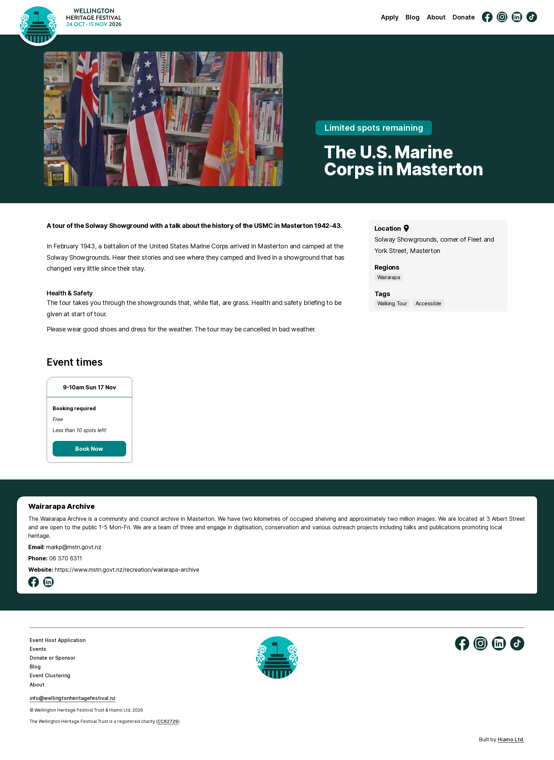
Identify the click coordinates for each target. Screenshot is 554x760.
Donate (464, 17)
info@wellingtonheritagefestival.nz (73, 698)
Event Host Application (58, 640)
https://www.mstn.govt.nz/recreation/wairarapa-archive (127, 569)
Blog (413, 17)
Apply (390, 17)
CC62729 (168, 721)
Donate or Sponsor (52, 658)
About (436, 17)
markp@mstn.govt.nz (73, 546)
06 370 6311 (65, 558)
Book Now (89, 448)
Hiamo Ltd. (511, 739)
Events (38, 649)
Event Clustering (50, 675)
